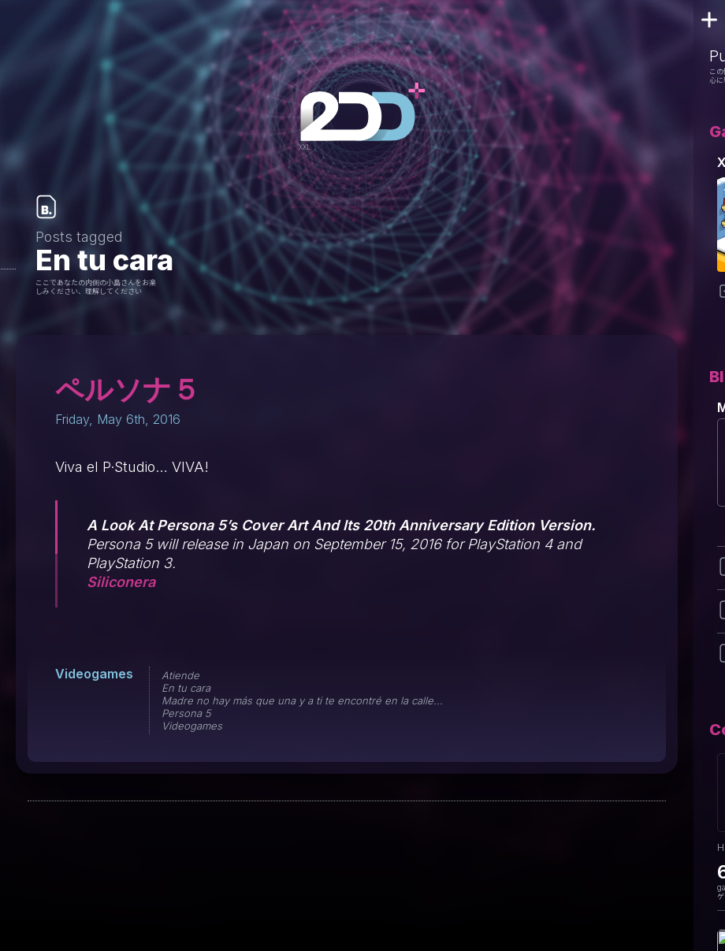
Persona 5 (186, 713)
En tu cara (186, 688)
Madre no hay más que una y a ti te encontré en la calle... (302, 700)
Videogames (94, 674)
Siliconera (121, 582)
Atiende (180, 675)
